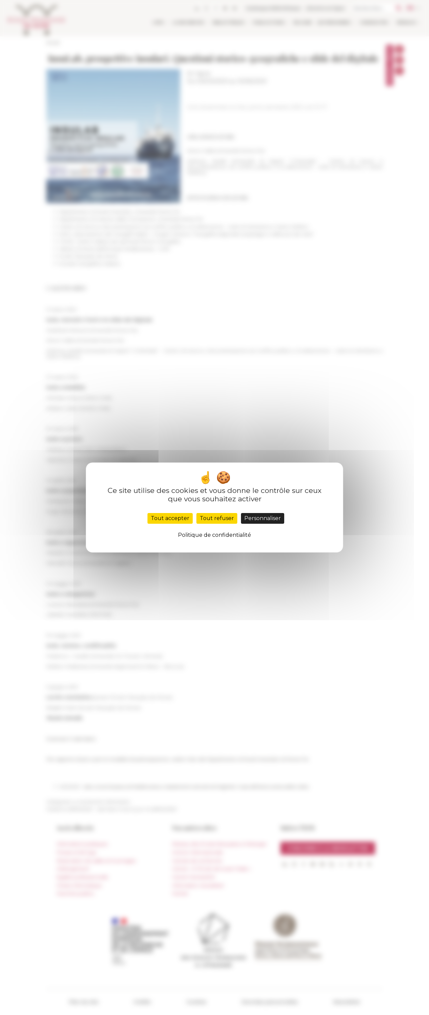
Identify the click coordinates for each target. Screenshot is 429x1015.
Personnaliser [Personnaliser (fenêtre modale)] (262, 518)
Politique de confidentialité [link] (214, 535)
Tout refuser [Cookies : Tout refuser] (217, 518)
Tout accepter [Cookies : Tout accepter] (170, 518)
